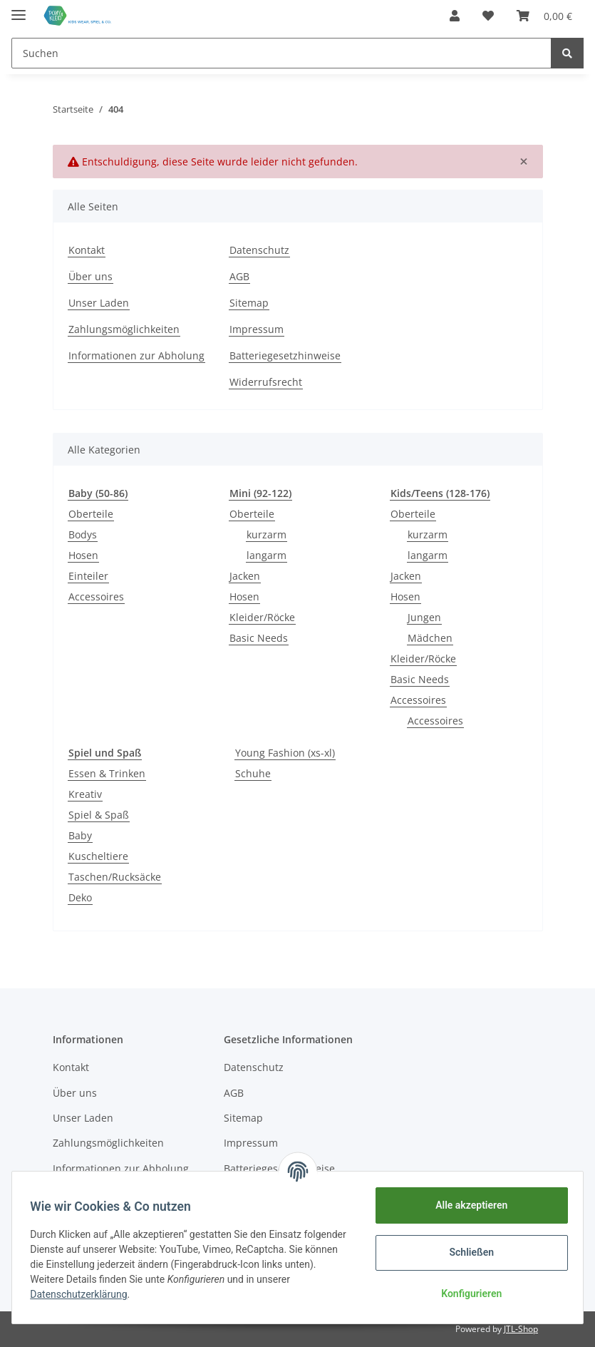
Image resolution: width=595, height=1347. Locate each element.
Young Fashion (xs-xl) (285, 752)
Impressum (256, 329)
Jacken (244, 576)
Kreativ (85, 794)
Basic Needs (258, 638)
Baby (80, 835)
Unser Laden (98, 302)
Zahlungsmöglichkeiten (124, 329)
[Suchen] (281, 53)
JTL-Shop (521, 1329)
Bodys (82, 534)
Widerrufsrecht (265, 382)
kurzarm (266, 534)
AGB (239, 276)
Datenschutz (259, 250)
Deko (80, 897)
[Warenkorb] (544, 15)
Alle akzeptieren (466, 1205)
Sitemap (249, 302)
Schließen (467, 1252)
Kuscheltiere (98, 856)
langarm (266, 555)
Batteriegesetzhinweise (285, 355)
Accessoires (96, 596)
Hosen (83, 555)
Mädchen (430, 638)
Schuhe (253, 773)
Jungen (424, 617)
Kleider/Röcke (262, 617)
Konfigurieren (466, 1293)
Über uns (90, 276)
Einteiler (88, 576)
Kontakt (86, 250)
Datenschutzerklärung (83, 1294)
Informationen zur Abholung (136, 355)
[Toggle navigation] (18, 9)
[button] (454, 15)
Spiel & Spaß (98, 814)
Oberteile (90, 514)
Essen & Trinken (106, 773)
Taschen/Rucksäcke (114, 877)
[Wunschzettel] (488, 15)
